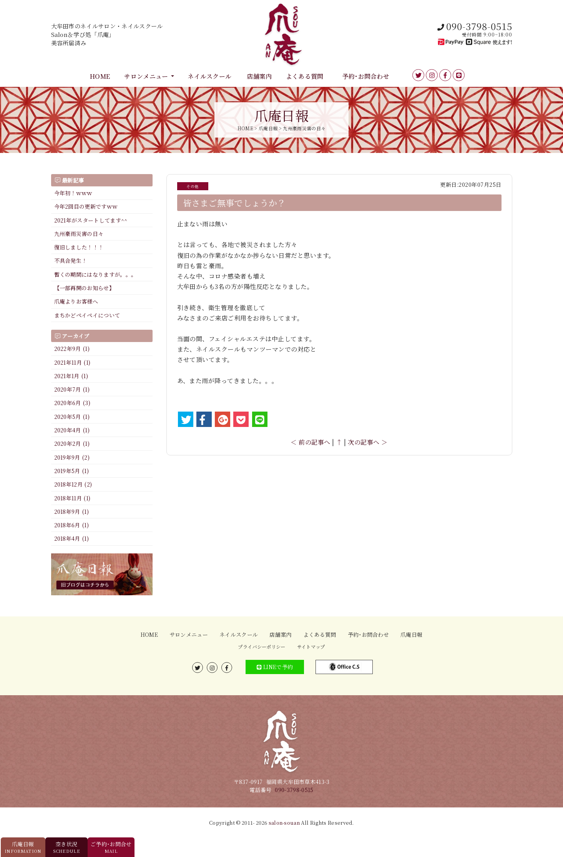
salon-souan (284, 822)
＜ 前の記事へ (310, 442)
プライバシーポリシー (261, 646)
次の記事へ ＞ (367, 442)
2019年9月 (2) (72, 457)
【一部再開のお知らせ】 (84, 288)
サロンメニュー (146, 76)
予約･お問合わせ (366, 76)
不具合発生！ (70, 260)
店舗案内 (259, 76)
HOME (100, 76)
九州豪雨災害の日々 (79, 234)
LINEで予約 (275, 667)
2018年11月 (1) (72, 498)
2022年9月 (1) (72, 348)
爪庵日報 (411, 634)
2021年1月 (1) (71, 376)
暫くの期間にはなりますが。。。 (95, 274)
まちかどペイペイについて (87, 315)
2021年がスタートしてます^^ (91, 220)
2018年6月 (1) (71, 525)
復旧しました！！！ (79, 247)
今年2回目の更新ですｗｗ (86, 206)
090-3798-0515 (294, 790)
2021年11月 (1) (72, 362)
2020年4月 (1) (72, 430)
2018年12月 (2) (73, 484)
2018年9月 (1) (71, 511)
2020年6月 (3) (72, 403)
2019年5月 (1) (71, 471)
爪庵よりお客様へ (76, 301)
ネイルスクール (209, 76)
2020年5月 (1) (72, 416)
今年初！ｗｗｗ (73, 193)
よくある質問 (305, 76)
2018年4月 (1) (71, 538)
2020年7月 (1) (72, 389)
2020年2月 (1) (72, 443)
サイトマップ (311, 646)
